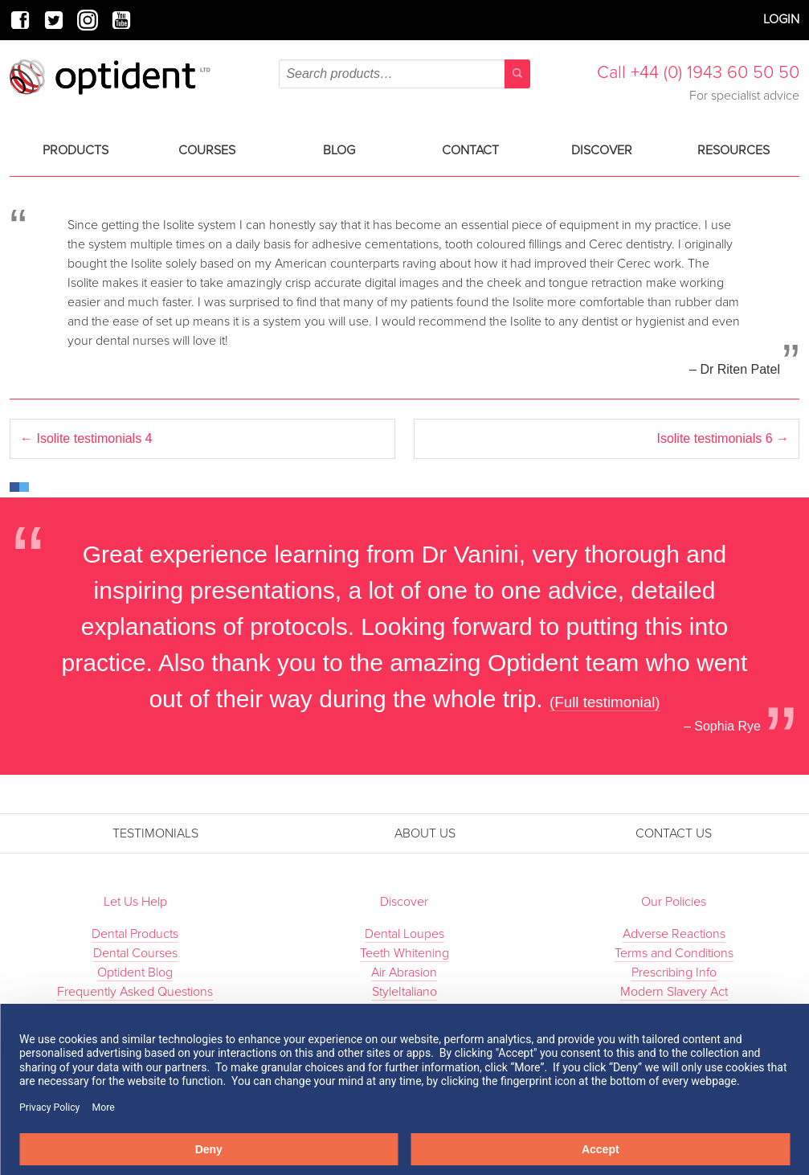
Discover (601, 150)
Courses (206, 150)
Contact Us (673, 833)
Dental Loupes (404, 934)
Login (781, 19)
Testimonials (155, 833)
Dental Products (135, 934)
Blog (339, 150)
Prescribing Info (674, 972)
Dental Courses (135, 953)
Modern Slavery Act (674, 992)
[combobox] (404, 73)
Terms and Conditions (674, 953)
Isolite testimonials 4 (86, 438)
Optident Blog (135, 972)
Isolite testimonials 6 (722, 438)
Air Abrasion (404, 972)
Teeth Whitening (404, 953)
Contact (470, 150)
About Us (425, 833)
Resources (733, 150)
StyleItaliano (404, 992)
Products (75, 150)
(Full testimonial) (605, 702)
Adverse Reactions (674, 934)
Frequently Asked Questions (135, 992)
